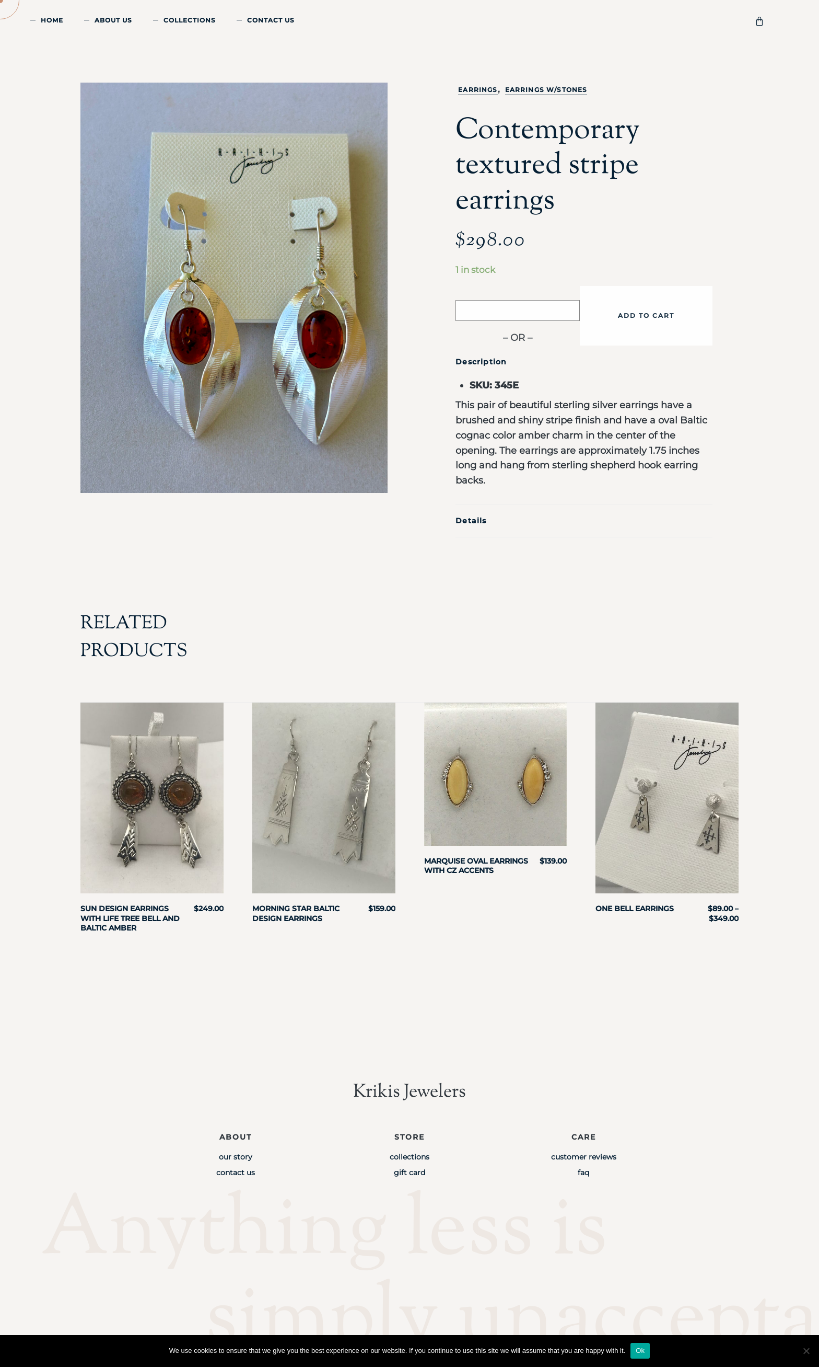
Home (52, 20)
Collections (189, 20)
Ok (640, 1350)
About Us (113, 20)
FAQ (583, 1172)
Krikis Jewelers (409, 1092)
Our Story (235, 1157)
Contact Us (271, 20)
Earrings (477, 90)
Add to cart (646, 315)
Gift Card (409, 1172)
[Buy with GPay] (517, 310)
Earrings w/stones (546, 90)
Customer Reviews (583, 1157)
